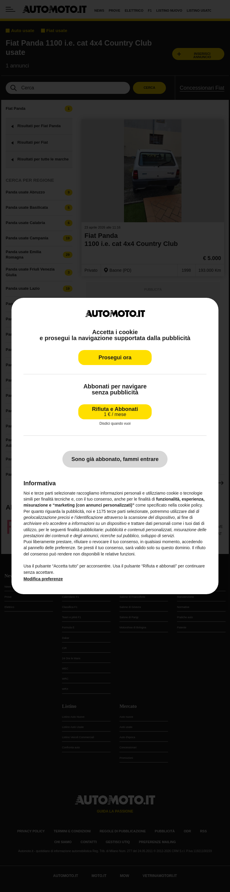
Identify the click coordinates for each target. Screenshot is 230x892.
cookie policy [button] (190, 505)
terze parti (116, 511)
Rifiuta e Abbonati (115, 411)
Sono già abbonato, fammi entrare (114, 459)
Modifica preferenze (43, 578)
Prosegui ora (115, 358)
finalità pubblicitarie (85, 529)
